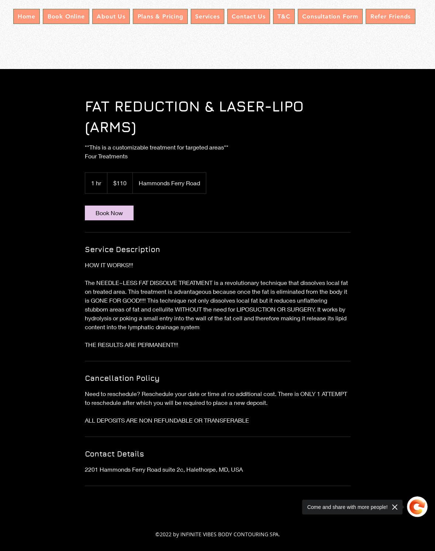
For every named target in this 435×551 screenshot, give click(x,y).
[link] (109, 213)
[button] (207, 16)
